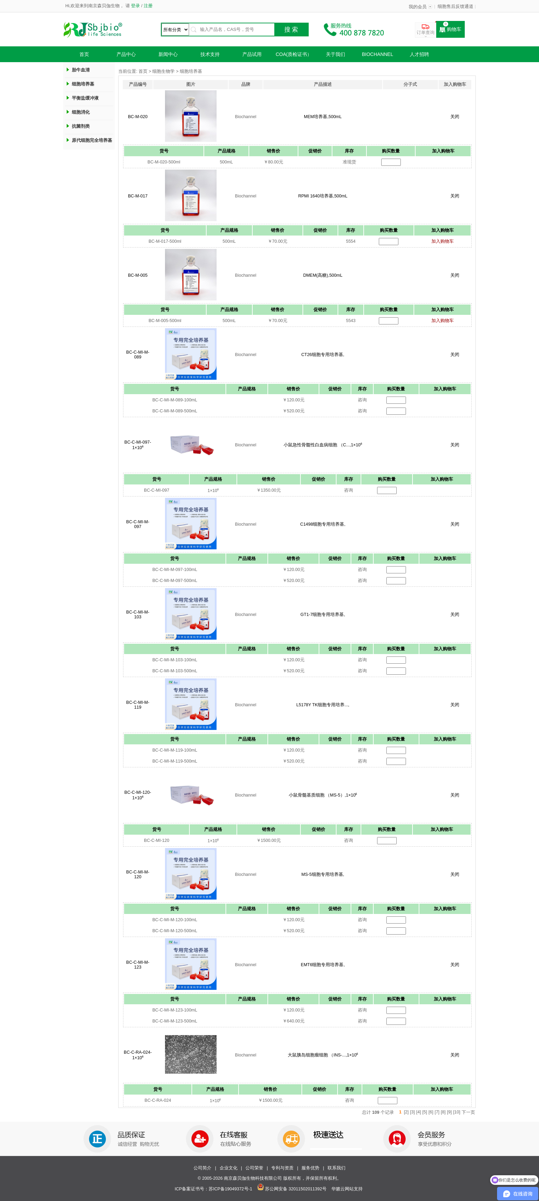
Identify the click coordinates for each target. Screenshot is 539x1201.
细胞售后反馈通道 (455, 6)
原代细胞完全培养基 (92, 140)
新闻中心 (168, 54)
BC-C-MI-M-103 (137, 614)
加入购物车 (442, 241)
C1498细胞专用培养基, (322, 524)
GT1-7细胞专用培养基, (322, 614)
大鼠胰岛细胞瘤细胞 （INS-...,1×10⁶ (323, 1055)
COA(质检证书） (294, 54)
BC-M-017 (137, 196)
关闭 (454, 116)
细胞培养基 (83, 84)
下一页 (468, 1112)
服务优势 (310, 1168)
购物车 (450, 29)
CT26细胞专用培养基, (322, 354)
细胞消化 (81, 112)
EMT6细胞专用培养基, (323, 964)
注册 (147, 5)
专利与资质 (282, 1168)
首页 (84, 54)
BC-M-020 (137, 116)
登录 (135, 5)
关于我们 (335, 54)
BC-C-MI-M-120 (137, 874)
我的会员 (418, 6)
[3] (412, 1112)
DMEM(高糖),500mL (322, 275)
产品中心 (126, 54)
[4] (418, 1112)
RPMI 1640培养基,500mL (322, 196)
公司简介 (202, 1168)
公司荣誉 (254, 1168)
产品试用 (252, 54)
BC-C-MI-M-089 (137, 354)
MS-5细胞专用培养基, (322, 874)
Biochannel (377, 54)
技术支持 (210, 54)
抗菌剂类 (81, 126)
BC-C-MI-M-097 (137, 524)
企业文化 (229, 1168)
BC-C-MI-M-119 (137, 705)
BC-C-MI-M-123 (137, 965)
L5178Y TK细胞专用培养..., (322, 704)
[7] (436, 1112)
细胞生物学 (163, 71)
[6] (431, 1112)
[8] (443, 1112)
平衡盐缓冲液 (85, 98)
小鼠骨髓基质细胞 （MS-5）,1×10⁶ (323, 795)
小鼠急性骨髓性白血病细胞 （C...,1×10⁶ (323, 445)
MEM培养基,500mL (323, 116)
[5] (424, 1112)
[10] (456, 1112)
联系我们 (336, 1168)
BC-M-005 (137, 275)
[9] (449, 1112)
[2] (406, 1112)
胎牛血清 (81, 69)
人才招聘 (419, 54)
